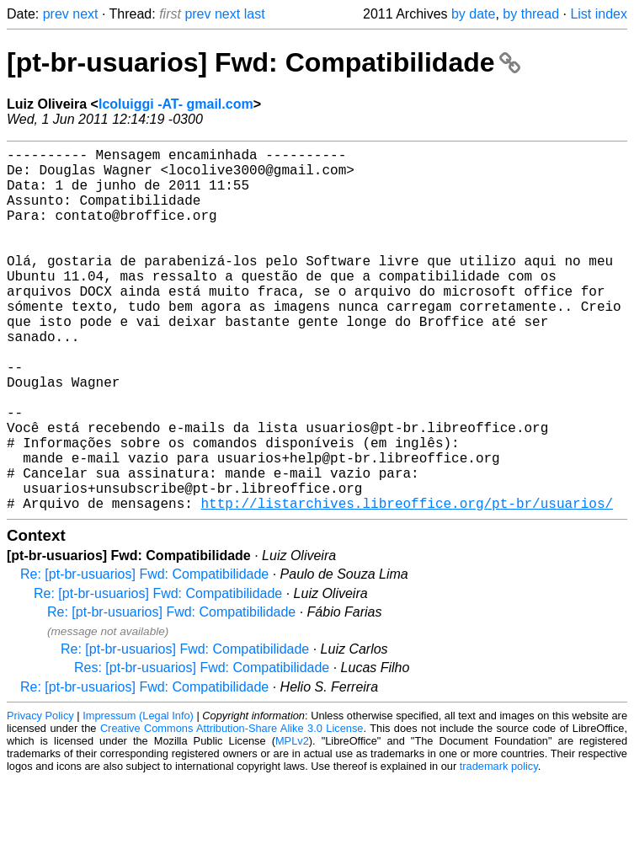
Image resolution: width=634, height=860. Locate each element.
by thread (531, 14)
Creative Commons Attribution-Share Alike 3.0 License (232, 809)
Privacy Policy (40, 796)
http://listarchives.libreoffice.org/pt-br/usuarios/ (406, 583)
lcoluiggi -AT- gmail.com (176, 104)
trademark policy (499, 847)
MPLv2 (292, 821)
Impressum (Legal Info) (138, 796)
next (85, 14)
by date (473, 14)
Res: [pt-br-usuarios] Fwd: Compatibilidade (201, 748)
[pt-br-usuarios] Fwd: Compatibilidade (263, 62)
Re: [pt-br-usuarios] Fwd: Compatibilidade (144, 655)
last (254, 14)
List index (598, 14)
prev (56, 14)
